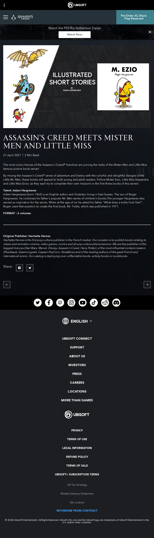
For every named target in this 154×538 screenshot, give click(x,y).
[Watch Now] (75, 34)
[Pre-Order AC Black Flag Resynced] (135, 17)
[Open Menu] (5, 17)
